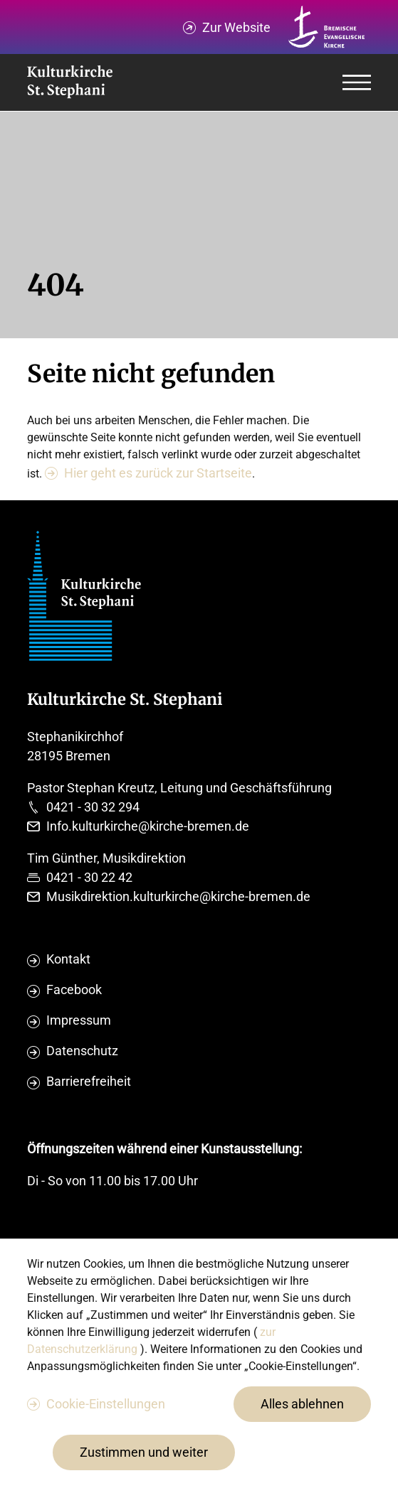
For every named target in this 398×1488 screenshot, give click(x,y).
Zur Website (236, 27)
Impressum (78, 1020)
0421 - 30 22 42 (89, 877)
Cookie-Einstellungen (105, 1403)
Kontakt (68, 958)
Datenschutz (82, 1050)
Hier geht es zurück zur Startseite (158, 472)
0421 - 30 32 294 (93, 806)
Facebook (74, 989)
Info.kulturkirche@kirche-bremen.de (147, 826)
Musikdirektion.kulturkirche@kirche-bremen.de (178, 896)
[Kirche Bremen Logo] (326, 27)
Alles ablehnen (302, 1403)
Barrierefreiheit (88, 1081)
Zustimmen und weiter (144, 1452)
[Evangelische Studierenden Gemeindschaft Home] (69, 82)
